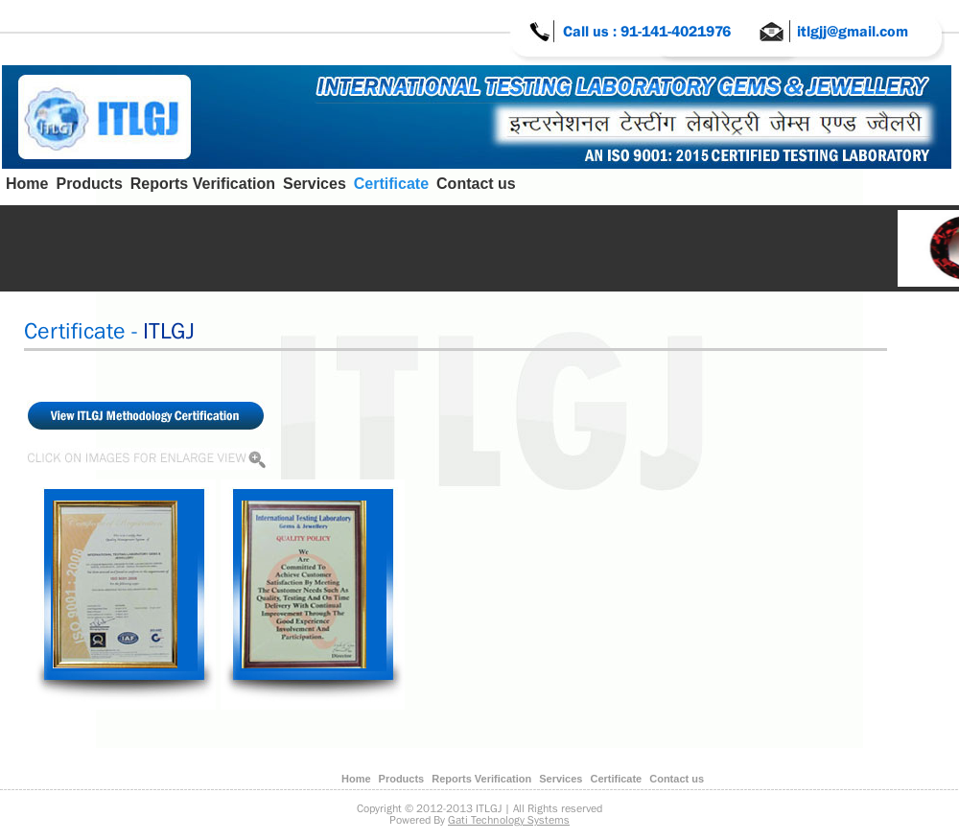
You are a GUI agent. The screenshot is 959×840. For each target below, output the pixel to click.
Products (89, 183)
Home (27, 183)
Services (314, 183)
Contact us (476, 183)
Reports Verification (202, 183)
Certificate (391, 183)
